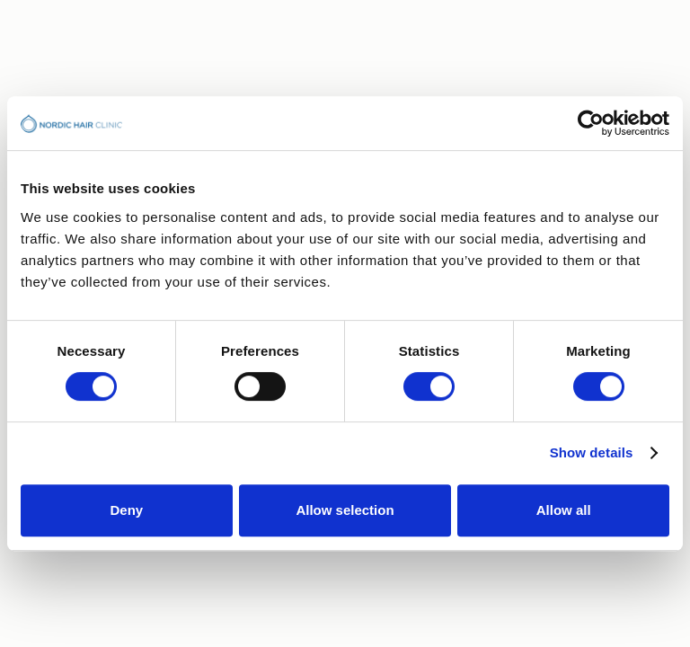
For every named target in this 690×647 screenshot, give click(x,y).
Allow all (563, 510)
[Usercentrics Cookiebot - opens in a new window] (590, 123)
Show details (591, 452)
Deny (126, 510)
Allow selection (345, 510)
